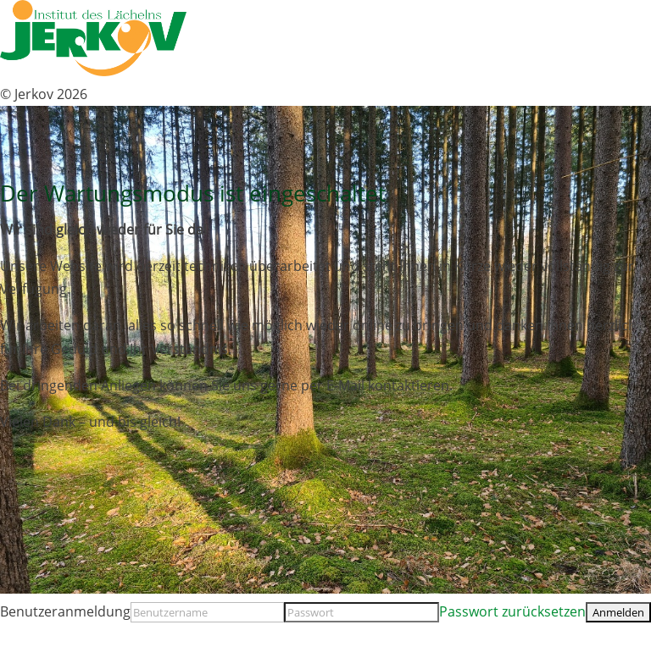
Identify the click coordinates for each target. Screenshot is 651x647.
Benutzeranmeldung (65, 611)
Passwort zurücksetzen (512, 611)
